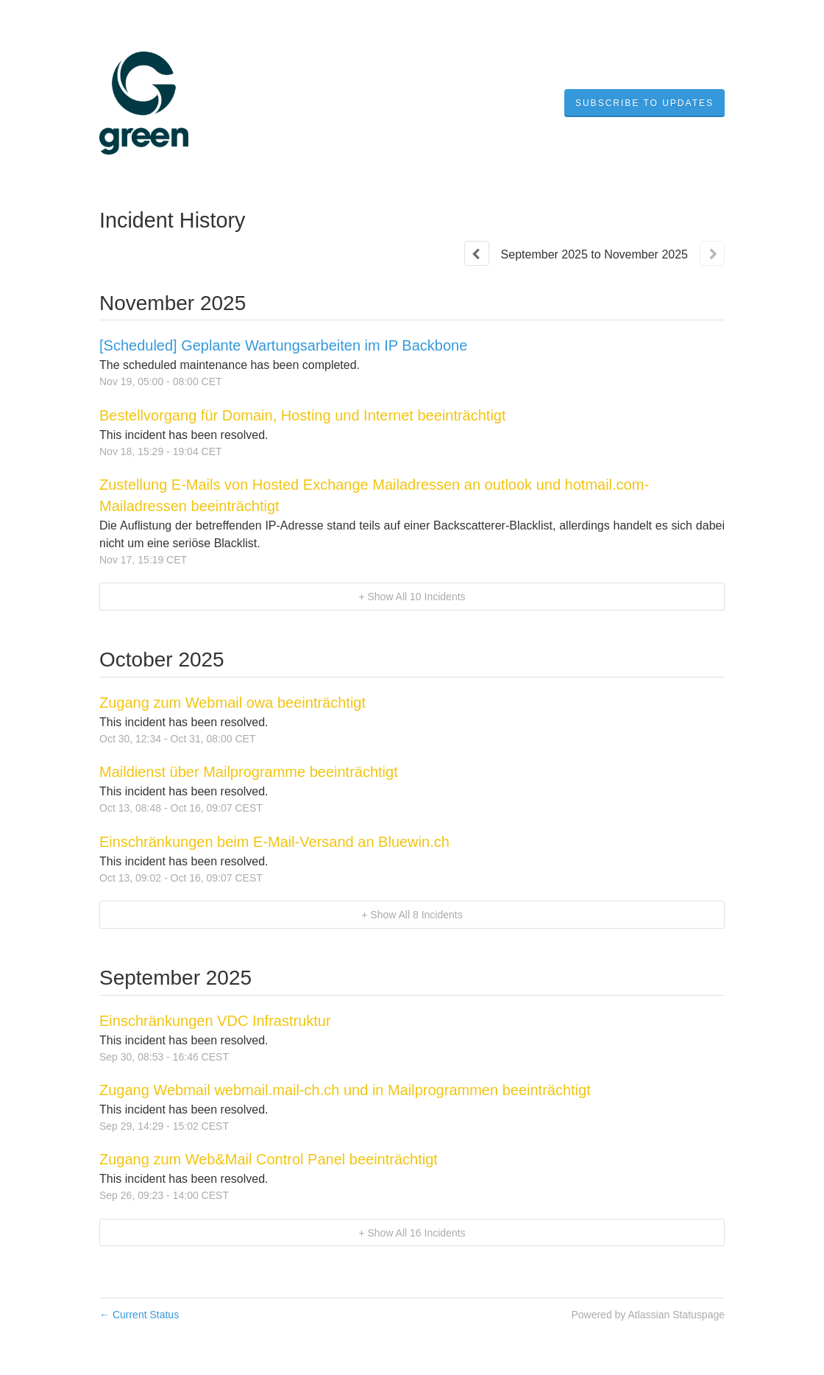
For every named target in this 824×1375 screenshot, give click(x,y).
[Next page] (712, 253)
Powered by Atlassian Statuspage (648, 1315)
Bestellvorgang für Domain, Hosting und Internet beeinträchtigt (302, 415)
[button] (644, 103)
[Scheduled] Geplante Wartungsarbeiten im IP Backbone (283, 345)
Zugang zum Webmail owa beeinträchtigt (232, 702)
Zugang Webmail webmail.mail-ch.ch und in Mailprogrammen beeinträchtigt (345, 1090)
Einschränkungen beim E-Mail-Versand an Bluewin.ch (274, 842)
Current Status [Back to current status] (139, 1315)
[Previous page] (476, 253)
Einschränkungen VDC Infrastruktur (215, 1021)
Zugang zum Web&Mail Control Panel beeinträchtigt (268, 1159)
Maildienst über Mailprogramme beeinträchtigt (248, 772)
